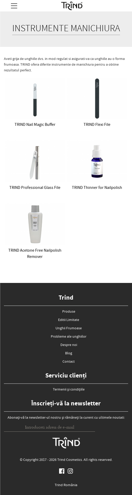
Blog (68, 353)
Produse (68, 312)
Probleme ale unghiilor (68, 337)
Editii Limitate (68, 320)
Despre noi (68, 345)
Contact (68, 362)
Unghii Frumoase (68, 328)
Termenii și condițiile (69, 390)
